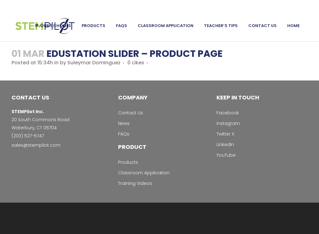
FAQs (123, 134)
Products (128, 162)
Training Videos (135, 183)
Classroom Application (143, 173)
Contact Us (130, 113)
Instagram (228, 123)
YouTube (226, 155)
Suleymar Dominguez (94, 62)
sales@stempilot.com (36, 145)
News (124, 123)
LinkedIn (225, 144)
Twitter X (225, 134)
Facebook (228, 113)
